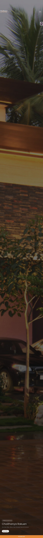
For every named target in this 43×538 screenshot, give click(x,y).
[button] (7, 520)
